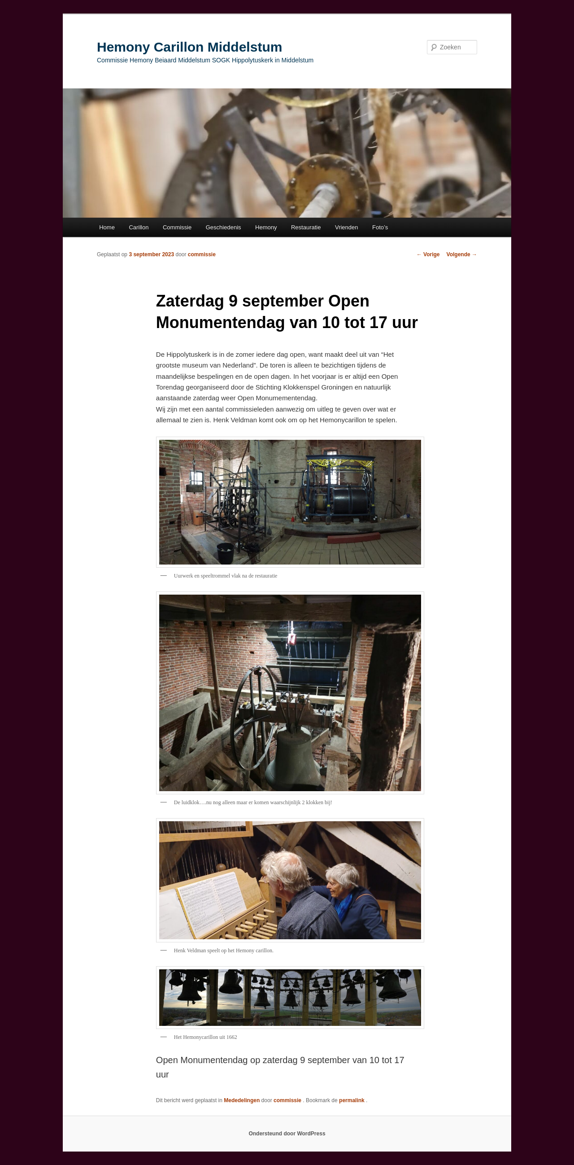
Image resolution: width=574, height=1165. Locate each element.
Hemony (266, 227)
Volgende (462, 254)
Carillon (138, 227)
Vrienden (346, 227)
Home (107, 227)
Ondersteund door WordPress (286, 1133)
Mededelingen (242, 1100)
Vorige (428, 254)
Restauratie (306, 227)
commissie (202, 254)
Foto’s (380, 227)
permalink (352, 1100)
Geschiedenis (223, 227)
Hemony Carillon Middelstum (189, 46)
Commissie (177, 227)
